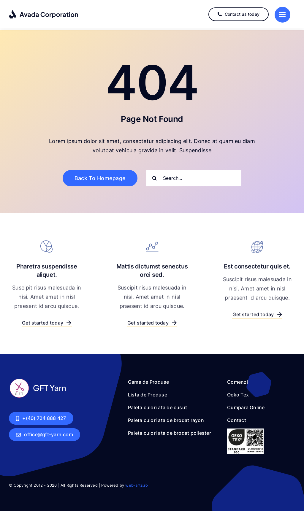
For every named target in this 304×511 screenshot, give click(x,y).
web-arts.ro (136, 483)
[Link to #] (282, 14)
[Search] (154, 177)
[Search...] (193, 177)
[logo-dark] (44, 12)
